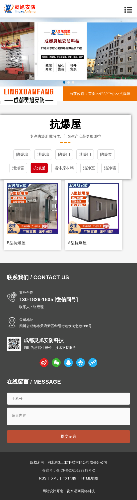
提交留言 (69, 436)
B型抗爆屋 (16, 243)
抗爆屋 (125, 93)
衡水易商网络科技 (81, 491)
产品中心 (107, 93)
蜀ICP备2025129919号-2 (75, 470)
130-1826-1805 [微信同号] (48, 299)
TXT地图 (69, 478)
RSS (42, 478)
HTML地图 (89, 478)
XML (54, 478)
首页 (92, 93)
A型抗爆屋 (77, 243)
